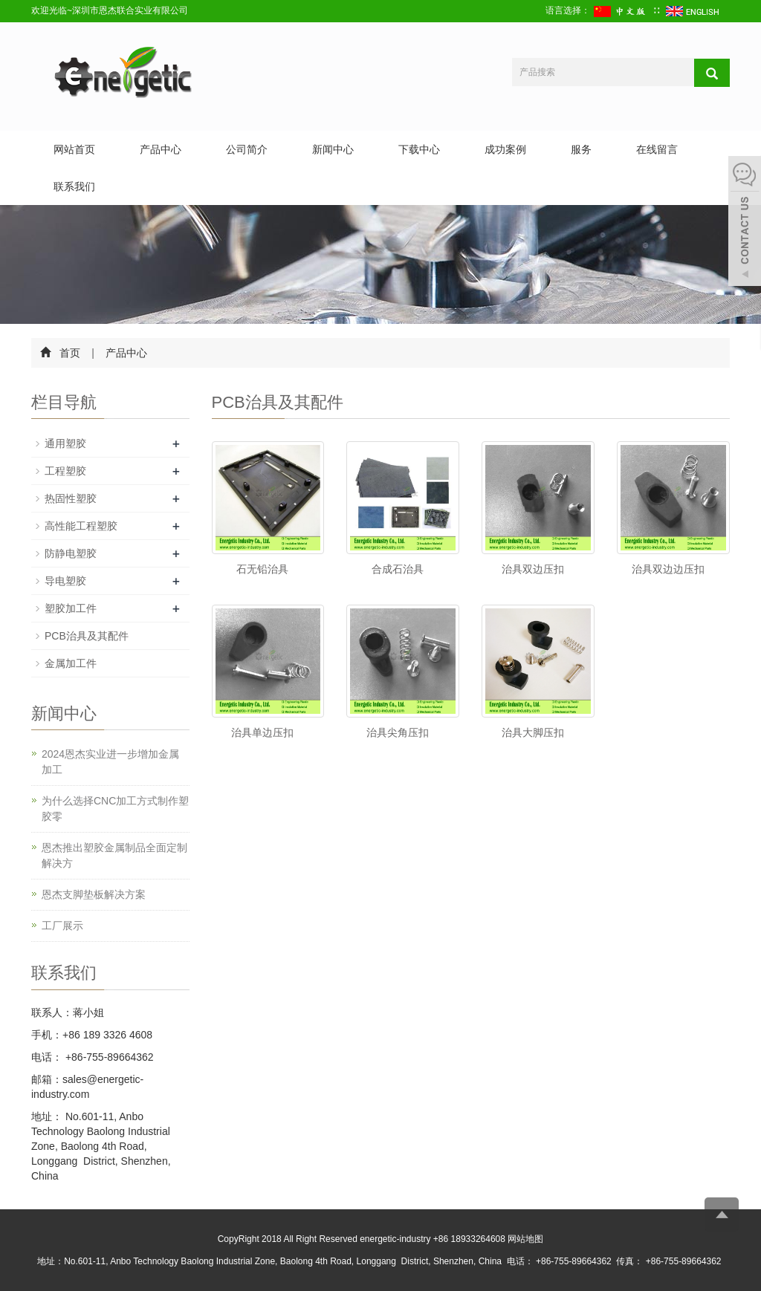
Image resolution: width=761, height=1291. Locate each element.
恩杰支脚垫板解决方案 (94, 894)
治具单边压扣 (262, 732)
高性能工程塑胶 (81, 526)
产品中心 (160, 149)
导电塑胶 (65, 581)
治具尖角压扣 (397, 732)
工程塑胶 (65, 471)
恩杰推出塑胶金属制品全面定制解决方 (114, 855)
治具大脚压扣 (533, 732)
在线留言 (657, 149)
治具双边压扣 (533, 569)
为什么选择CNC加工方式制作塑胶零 (115, 808)
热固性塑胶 (71, 498)
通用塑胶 (65, 443)
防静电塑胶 (71, 553)
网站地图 (525, 1239)
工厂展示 (62, 925)
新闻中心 (333, 149)
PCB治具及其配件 (87, 636)
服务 (581, 149)
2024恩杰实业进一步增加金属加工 (110, 761)
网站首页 (74, 149)
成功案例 (505, 149)
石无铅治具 (262, 569)
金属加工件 (71, 663)
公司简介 (247, 149)
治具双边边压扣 (668, 569)
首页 (69, 353)
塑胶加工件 (71, 608)
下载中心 (419, 149)
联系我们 (74, 186)
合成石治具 (398, 569)
